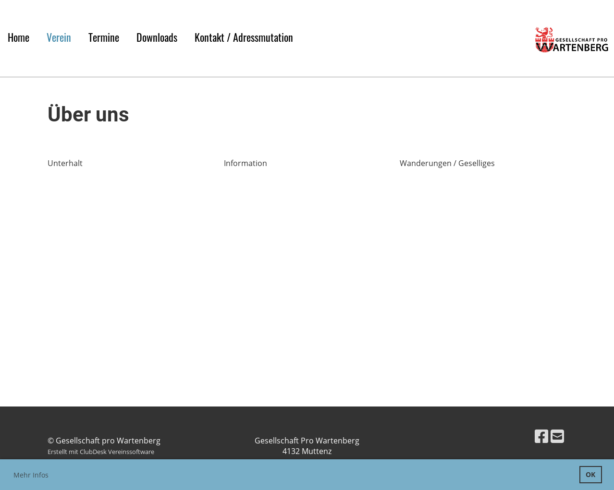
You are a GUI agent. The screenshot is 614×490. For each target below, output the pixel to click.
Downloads (156, 37)
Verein (59, 37)
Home (18, 37)
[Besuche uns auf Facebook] (541, 436)
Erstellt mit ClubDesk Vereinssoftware (101, 451)
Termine (103, 37)
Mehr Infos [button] (31, 474)
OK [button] (590, 474)
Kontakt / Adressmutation (244, 37)
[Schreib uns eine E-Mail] (557, 436)
